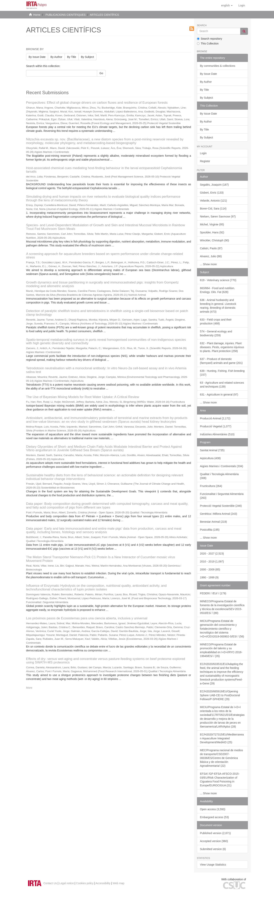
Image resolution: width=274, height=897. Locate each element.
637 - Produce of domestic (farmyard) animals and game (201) (221, 360)
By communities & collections (217, 65)
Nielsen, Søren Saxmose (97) (218, 216)
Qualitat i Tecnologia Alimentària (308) (219, 476)
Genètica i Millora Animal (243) (218, 513)
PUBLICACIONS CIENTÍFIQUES (66, 14)
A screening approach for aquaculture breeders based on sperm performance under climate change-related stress (104, 255)
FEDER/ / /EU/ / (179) (213, 593)
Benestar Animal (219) (213, 521)
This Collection (208, 43)
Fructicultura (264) (211, 486)
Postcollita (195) (210, 529)
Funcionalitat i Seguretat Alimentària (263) (222, 495)
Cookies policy (85, 883)
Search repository (209, 38)
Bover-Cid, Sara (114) (213, 208)
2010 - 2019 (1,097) (212, 561)
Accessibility (103, 883)
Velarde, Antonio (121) (213, 200)
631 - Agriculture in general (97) (219, 394)
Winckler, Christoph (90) (214, 240)
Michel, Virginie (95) (212, 224)
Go (101, 73)
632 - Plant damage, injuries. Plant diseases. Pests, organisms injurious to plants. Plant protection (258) (222, 347)
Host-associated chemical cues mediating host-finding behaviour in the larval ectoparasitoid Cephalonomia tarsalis (104, 170)
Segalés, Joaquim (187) (214, 184)
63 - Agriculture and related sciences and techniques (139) (222, 384)
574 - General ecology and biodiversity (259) (216, 333)
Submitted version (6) (213, 849)
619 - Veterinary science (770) (218, 280)
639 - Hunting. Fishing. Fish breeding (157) (222, 372)
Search (202, 25)
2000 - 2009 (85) (210, 569)
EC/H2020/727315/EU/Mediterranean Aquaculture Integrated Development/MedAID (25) (222, 738)
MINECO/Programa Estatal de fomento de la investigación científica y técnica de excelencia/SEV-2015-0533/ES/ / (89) (222, 607)
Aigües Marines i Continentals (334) (221, 466)
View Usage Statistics (213, 864)
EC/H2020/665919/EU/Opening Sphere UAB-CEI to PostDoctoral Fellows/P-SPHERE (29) (220, 695)
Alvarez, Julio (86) (211, 256)
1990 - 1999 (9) (209, 577)
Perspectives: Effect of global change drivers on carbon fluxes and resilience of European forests (97, 102)
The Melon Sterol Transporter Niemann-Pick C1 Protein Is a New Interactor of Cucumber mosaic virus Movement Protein (100, 559)
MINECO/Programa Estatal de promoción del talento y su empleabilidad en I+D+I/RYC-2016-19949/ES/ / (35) (221, 650)
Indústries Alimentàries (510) (217, 434)
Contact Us (50, 883)
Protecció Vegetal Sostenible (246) (221, 505)
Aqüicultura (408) (210, 458)
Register (205, 161)
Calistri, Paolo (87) (211, 248)
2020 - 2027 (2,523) (212, 553)
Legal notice (66, 883)
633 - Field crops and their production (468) (216, 321)
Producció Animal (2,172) (215, 418)
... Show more (208, 264)
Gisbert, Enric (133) (212, 192)
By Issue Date (37, 56)
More (29, 687)
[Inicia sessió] (241, 5)
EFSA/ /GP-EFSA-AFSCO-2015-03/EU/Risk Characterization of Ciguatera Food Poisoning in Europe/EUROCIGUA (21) (220, 779)
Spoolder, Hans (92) (212, 232)
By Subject (87, 56)
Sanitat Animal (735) (212, 450)
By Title (71, 56)
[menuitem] (241, 5)
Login (203, 153)
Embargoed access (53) (214, 817)
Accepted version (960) (214, 841)
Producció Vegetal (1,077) (215, 426)
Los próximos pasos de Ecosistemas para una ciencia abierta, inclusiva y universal (86, 618)
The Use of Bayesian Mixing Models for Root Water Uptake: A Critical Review (82, 397)
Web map (118, 883)
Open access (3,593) (212, 809)
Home (36, 14)
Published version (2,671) (215, 833)
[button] (226, 5)
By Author (56, 56)
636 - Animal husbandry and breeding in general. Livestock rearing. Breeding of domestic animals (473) (218, 305)
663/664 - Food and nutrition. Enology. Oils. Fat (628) (217, 290)
